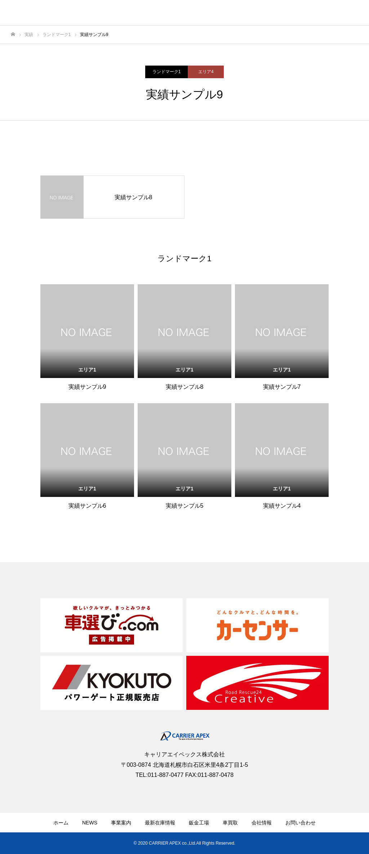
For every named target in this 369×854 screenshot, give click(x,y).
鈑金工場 (199, 823)
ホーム (60, 823)
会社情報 (262, 823)
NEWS (89, 823)
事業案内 (121, 823)
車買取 (230, 823)
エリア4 (206, 71)
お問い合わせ (300, 823)
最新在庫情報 (160, 823)
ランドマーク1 (166, 71)
